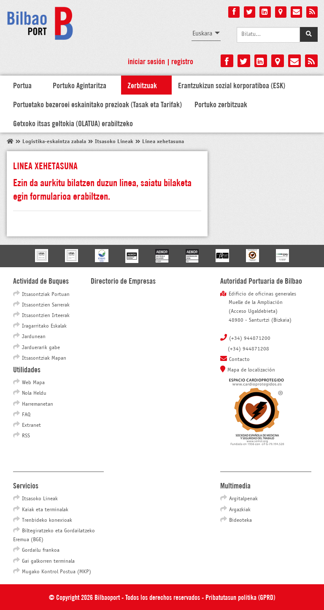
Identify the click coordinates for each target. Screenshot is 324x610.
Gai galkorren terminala (48, 561)
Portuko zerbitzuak (220, 104)
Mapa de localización (251, 370)
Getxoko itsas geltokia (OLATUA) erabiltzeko (73, 123)
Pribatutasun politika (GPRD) (240, 597)
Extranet (31, 425)
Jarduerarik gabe (41, 347)
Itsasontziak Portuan (46, 294)
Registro (182, 61)
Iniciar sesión (146, 61)
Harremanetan (37, 404)
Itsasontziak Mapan (44, 358)
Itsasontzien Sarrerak (46, 305)
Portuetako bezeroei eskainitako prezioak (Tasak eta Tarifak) (97, 104)
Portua (22, 85)
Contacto (239, 359)
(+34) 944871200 (249, 338)
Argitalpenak (243, 499)
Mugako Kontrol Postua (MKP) (56, 572)
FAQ (26, 415)
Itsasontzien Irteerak (46, 315)
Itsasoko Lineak (40, 499)
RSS (26, 436)
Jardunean (34, 336)
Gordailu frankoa (40, 550)
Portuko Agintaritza (79, 85)
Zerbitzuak (142, 85)
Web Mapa (33, 382)
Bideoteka (240, 520)
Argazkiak (240, 509)
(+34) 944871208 (248, 349)
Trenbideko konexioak (47, 520)
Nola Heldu (34, 393)
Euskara (202, 33)
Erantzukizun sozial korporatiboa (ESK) (231, 85)
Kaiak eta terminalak (45, 509)
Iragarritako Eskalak (44, 326)
